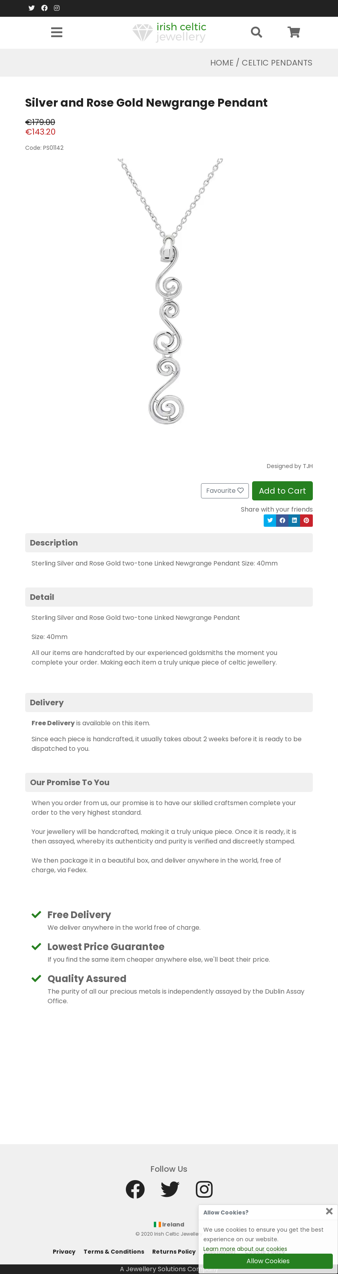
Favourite (225, 490)
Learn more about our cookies (245, 1249)
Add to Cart (282, 490)
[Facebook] (44, 8)
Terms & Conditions (114, 1252)
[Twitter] (31, 8)
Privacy (64, 1252)
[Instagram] (57, 8)
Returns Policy (174, 1252)
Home (222, 62)
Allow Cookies (268, 1261)
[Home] (169, 32)
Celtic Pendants (277, 62)
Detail (42, 597)
